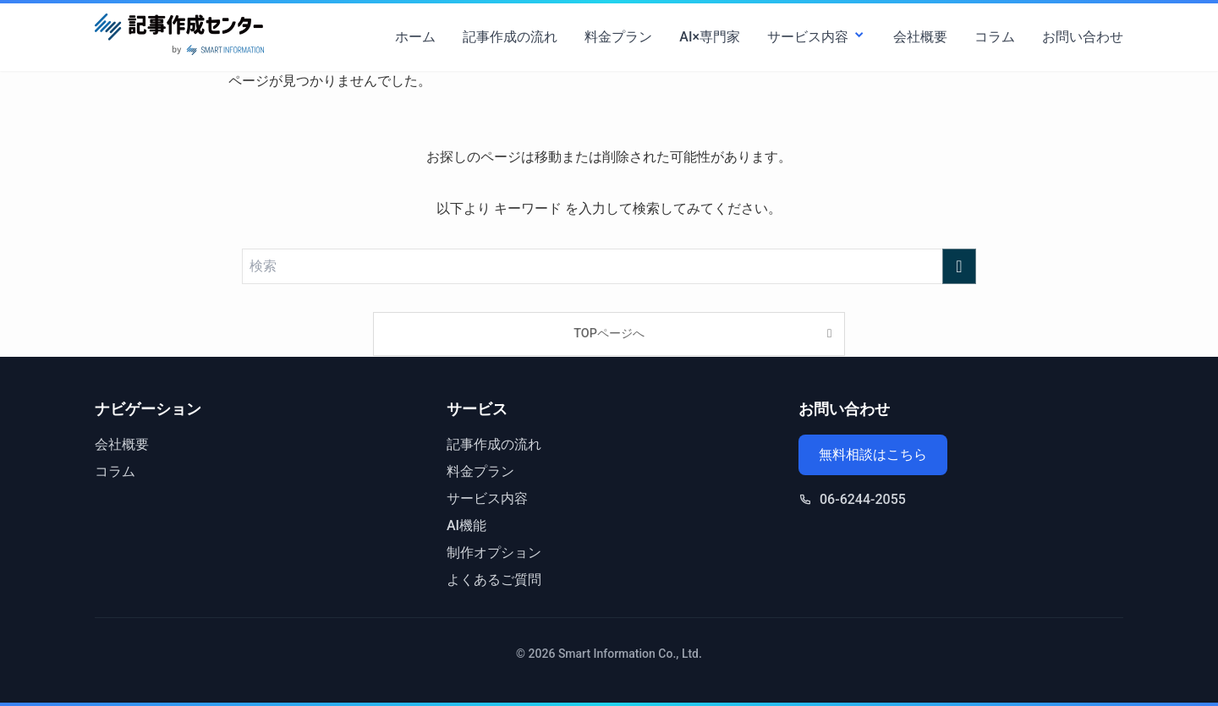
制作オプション (494, 553)
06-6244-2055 (863, 499)
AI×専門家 (709, 37)
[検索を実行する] (959, 266)
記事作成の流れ (510, 37)
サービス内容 (816, 37)
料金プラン (618, 37)
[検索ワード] (609, 266)
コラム (994, 37)
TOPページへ (609, 333)
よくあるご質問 (494, 580)
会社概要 (920, 37)
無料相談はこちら (873, 454)
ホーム (415, 37)
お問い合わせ (1082, 37)
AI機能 (466, 525)
